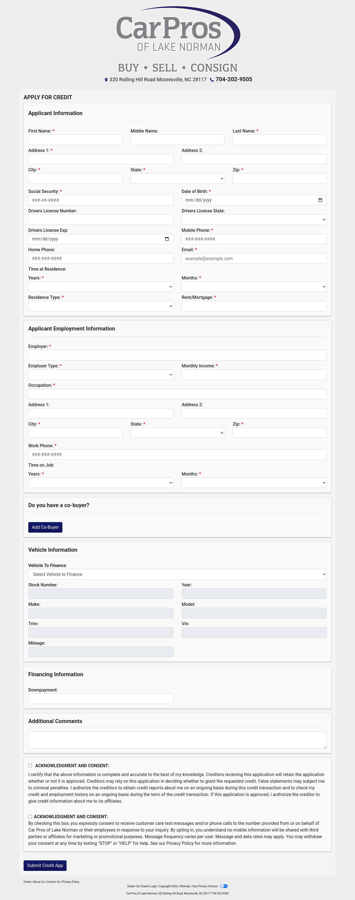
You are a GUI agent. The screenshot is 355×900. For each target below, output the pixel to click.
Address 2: (192, 150)
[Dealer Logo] (177, 39)
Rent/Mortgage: (197, 297)
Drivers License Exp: (48, 230)
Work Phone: (41, 445)
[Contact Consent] (30, 816)
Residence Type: (44, 297)
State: (136, 169)
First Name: (39, 130)
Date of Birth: (195, 191)
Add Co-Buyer (45, 527)
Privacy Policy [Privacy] (70, 881)
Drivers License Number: (52, 210)
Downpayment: (43, 689)
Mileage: (36, 642)
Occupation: (40, 385)
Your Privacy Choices (210, 886)
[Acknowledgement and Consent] (30, 765)
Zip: (236, 169)
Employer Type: (43, 365)
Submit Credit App (45, 865)
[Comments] (177, 739)
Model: (188, 604)
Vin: (185, 623)
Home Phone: (41, 249)
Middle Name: (144, 130)
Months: (190, 277)
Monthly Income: (198, 365)
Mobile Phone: (196, 230)
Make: (34, 604)
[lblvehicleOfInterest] (177, 574)
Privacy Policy (180, 843)
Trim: (33, 623)
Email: (188, 249)
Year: (187, 584)
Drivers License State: (203, 210)
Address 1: (38, 150)
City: (32, 169)
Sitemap (185, 886)
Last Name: (244, 130)
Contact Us (53, 881)
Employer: (38, 346)
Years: (34, 277)
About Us (38, 881)
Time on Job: (41, 464)
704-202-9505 (234, 79)
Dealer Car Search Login (142, 886)
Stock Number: (43, 584)
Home (27, 881)
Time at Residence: (47, 268)
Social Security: (43, 191)
